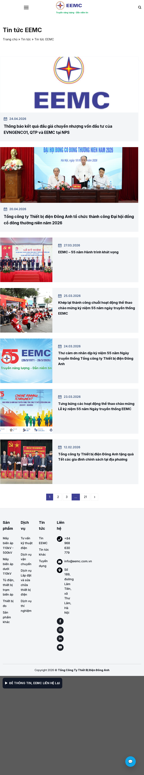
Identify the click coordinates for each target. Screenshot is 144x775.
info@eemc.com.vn (78, 561)
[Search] (139, 7)
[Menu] (26, 7)
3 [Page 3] (67, 497)
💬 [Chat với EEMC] (130, 761)
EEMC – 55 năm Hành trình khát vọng (88, 252)
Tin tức (26, 39)
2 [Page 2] (58, 497)
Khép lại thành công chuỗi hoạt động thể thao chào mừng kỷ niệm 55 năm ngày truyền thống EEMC (96, 308)
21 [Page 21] (85, 497)
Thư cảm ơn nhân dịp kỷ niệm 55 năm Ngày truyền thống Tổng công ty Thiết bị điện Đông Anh (95, 358)
